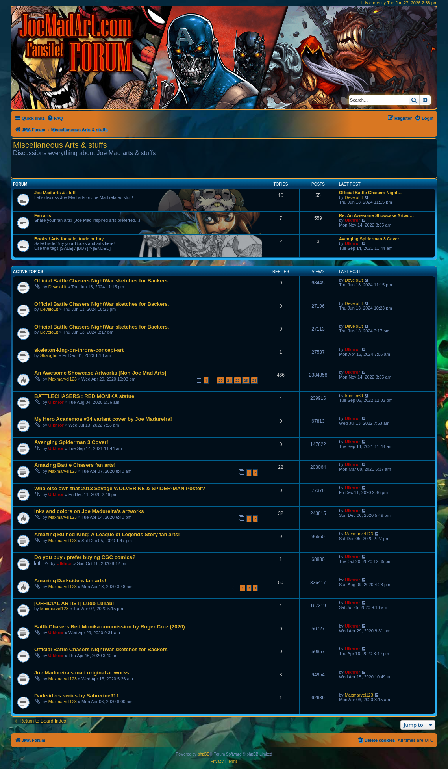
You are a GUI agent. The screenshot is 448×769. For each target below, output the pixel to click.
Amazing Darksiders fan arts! (70, 580)
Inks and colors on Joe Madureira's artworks (89, 511)
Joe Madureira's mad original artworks (81, 673)
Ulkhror (352, 220)
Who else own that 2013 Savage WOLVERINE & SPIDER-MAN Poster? (119, 488)
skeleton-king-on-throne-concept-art (79, 350)
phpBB (203, 754)
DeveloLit (354, 197)
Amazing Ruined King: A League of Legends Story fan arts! (107, 534)
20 (220, 380)
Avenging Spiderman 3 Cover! (370, 238)
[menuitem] (55, 118)
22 (237, 380)
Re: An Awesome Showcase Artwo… (376, 215)
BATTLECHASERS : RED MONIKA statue (84, 396)
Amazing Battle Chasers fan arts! (75, 465)
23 (246, 380)
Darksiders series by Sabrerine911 (76, 695)
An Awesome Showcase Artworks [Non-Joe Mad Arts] (100, 373)
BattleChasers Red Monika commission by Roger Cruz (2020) (109, 627)
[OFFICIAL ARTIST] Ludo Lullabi (74, 603)
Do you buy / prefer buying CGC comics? (84, 557)
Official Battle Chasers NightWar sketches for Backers (101, 649)
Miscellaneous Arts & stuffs (60, 145)
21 (229, 380)
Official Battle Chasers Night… (370, 192)
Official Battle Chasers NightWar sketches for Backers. (101, 281)
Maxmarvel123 (62, 379)
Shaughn (48, 355)
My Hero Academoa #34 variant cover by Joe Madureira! (103, 419)
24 (254, 380)
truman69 (354, 395)
